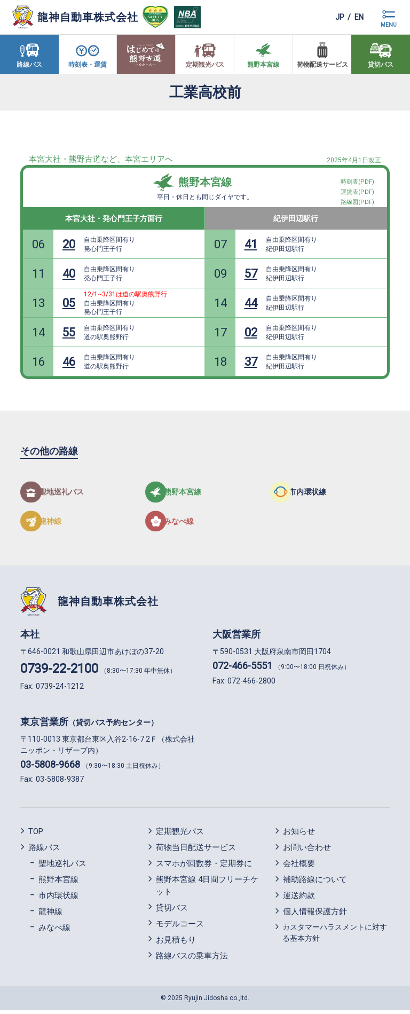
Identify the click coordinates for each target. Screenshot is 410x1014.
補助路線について (315, 883)
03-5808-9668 (50, 767)
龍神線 (50, 915)
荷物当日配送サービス (196, 851)
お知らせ (299, 835)
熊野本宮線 (205, 182)
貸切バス (172, 911)
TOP (35, 835)
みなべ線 (54, 931)
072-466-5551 (242, 669)
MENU (389, 25)
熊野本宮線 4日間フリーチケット (207, 889)
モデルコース (180, 927)
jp (331, 16)
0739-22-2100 (59, 672)
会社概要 (299, 867)
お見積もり (176, 943)
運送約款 (299, 899)
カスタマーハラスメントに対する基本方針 (334, 936)
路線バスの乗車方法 (192, 959)
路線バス (44, 851)
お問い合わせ (307, 851)
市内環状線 (58, 899)
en (356, 16)
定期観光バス (180, 835)
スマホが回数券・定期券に (204, 867)
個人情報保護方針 (315, 915)
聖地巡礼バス (62, 867)
